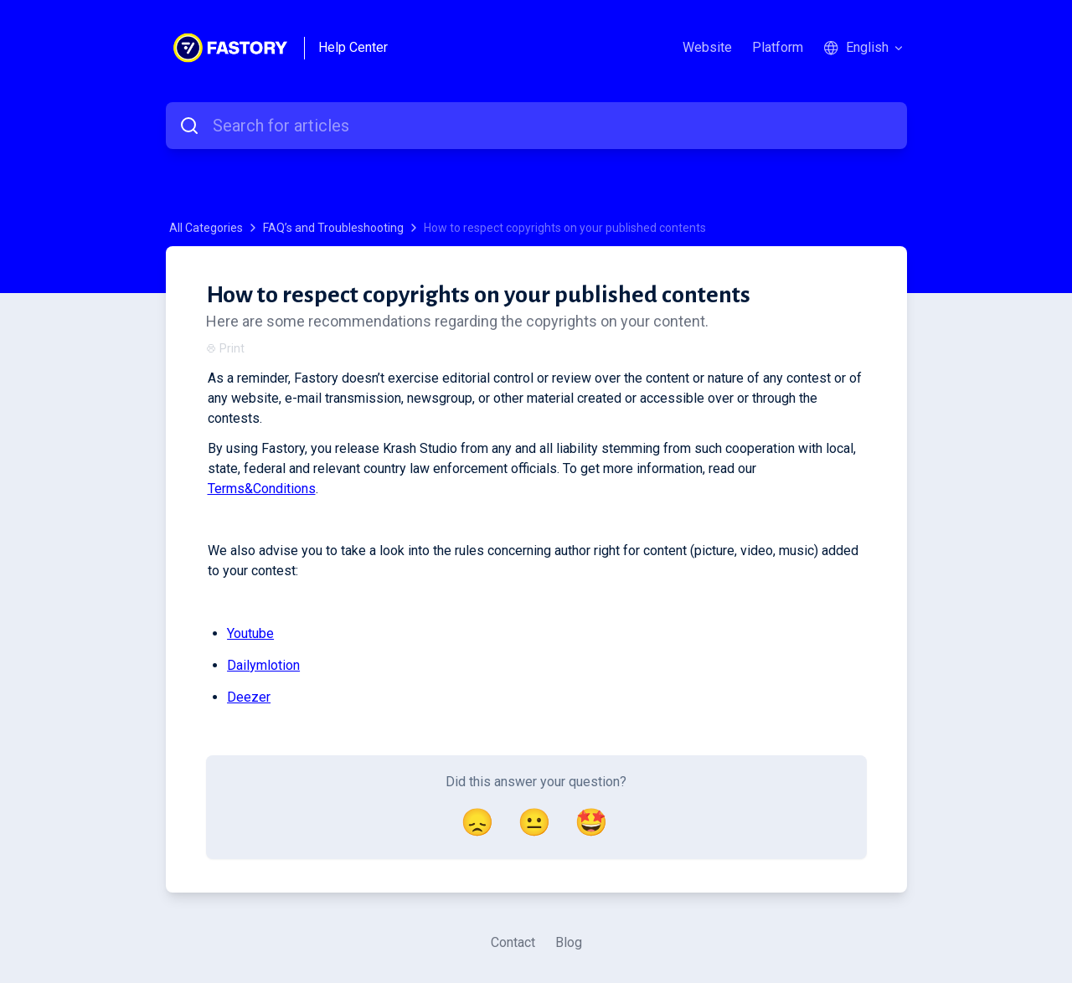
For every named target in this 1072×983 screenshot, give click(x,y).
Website (707, 47)
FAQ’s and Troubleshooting (333, 227)
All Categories (206, 227)
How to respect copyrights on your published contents (565, 227)
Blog (568, 942)
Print (225, 348)
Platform (777, 47)
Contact (513, 942)
